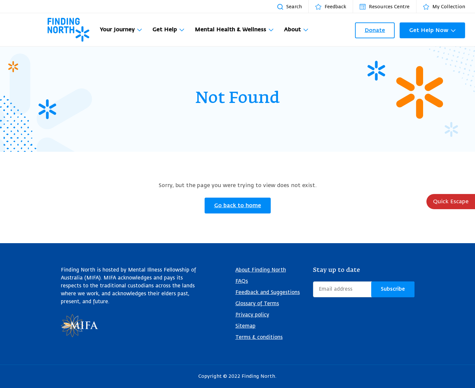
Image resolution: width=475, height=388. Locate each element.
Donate (375, 30)
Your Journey (117, 29)
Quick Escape (450, 202)
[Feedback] (334, 6)
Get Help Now (428, 30)
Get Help (164, 29)
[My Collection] (447, 6)
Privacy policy (252, 315)
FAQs (241, 281)
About (292, 29)
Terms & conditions (259, 337)
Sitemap (245, 326)
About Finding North (260, 270)
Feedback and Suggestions (267, 292)
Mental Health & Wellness (230, 29)
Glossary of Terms (257, 304)
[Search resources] (292, 6)
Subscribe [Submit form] (393, 289)
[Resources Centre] (388, 6)
